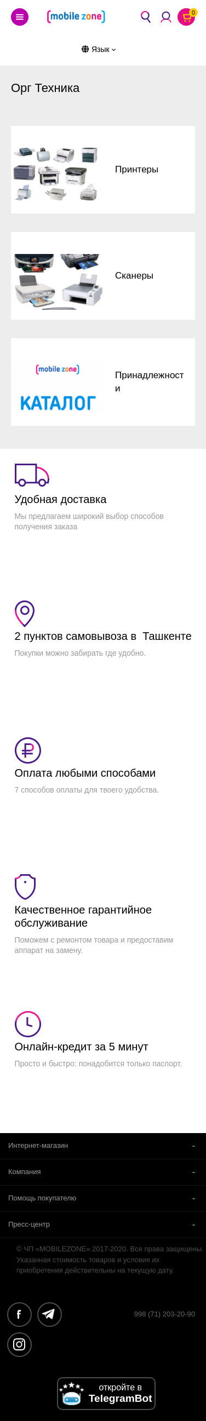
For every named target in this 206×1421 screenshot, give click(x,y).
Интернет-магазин (38, 1145)
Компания (24, 1172)
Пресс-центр (29, 1224)
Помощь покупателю (42, 1198)
